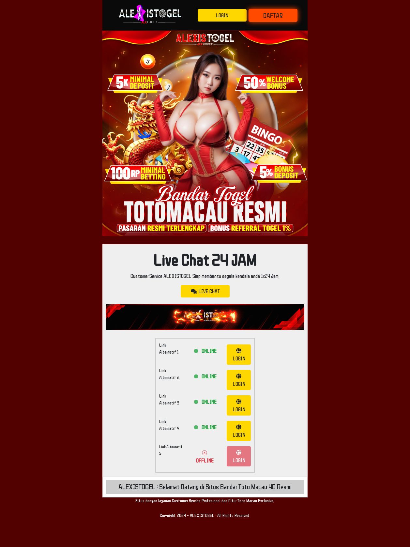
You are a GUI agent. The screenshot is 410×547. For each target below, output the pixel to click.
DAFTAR (273, 15)
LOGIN (222, 15)
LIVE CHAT (205, 291)
